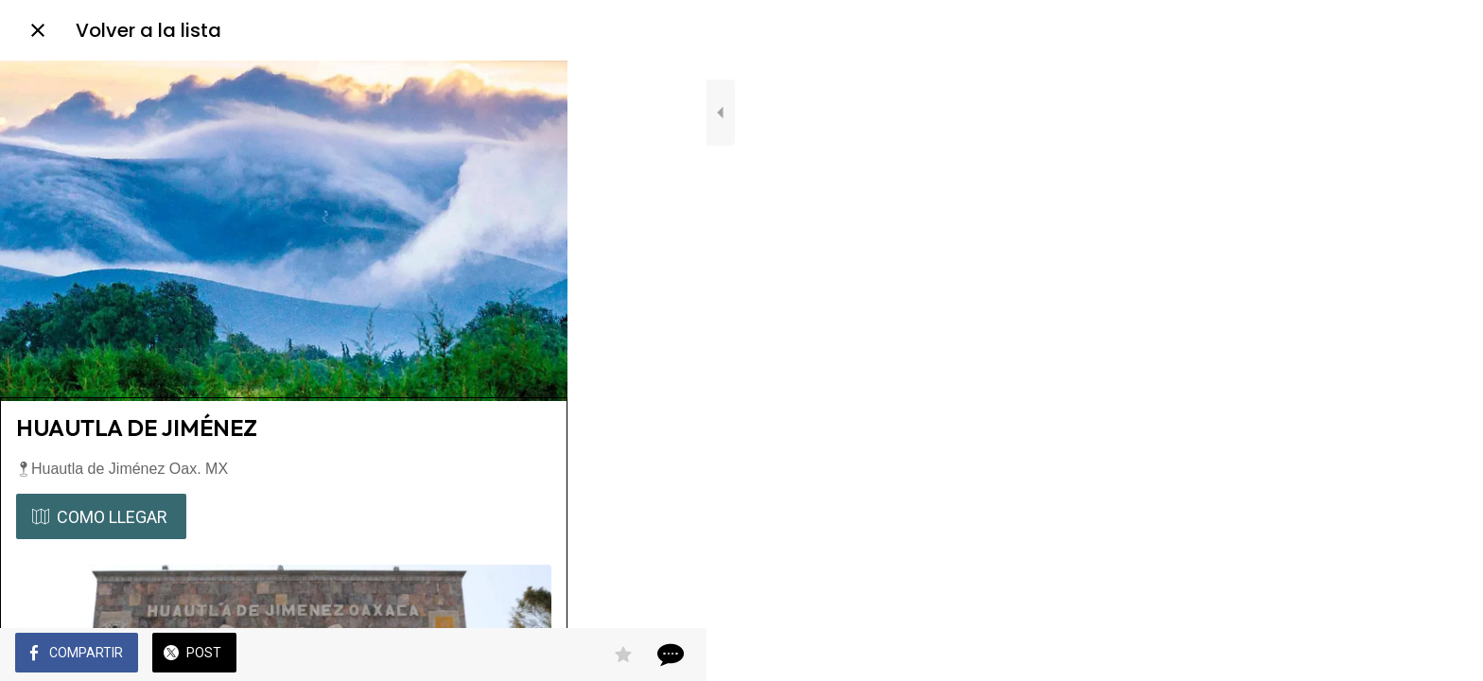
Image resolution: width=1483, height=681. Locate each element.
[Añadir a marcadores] (484, 654)
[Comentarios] (529, 654)
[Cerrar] (37, 30)
